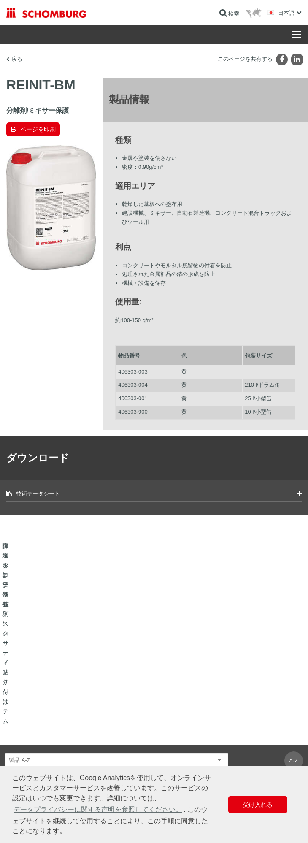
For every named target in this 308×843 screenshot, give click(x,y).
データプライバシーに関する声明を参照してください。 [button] (98, 809)
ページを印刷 (38, 129)
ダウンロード (175, 729)
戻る (16, 59)
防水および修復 (24, 716)
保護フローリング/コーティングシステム (52, 742)
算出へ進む (173, 716)
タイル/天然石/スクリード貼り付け (45, 729)
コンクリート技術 (26, 754)
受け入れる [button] (258, 804)
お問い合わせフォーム (185, 742)
